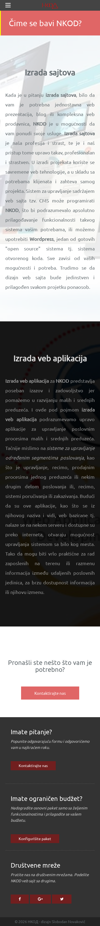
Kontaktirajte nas (33, 765)
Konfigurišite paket (35, 838)
